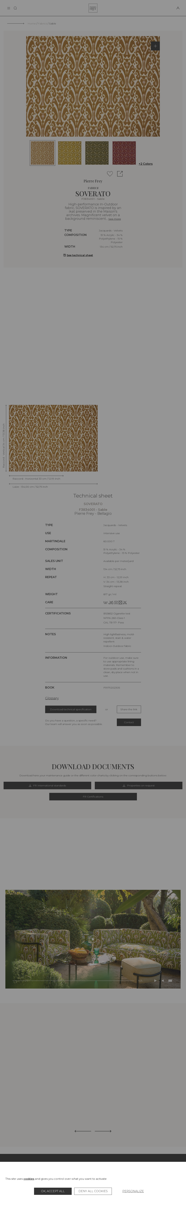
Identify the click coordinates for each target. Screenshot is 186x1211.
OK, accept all (53, 1191)
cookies (28, 1178)
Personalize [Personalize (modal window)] (133, 1191)
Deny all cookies (93, 1191)
